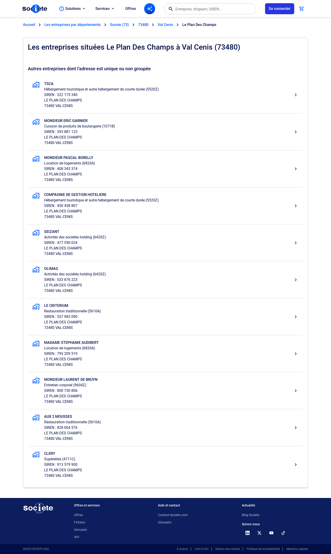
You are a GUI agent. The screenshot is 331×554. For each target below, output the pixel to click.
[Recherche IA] (149, 8)
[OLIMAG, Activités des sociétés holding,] (165, 279)
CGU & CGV (202, 549)
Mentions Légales (297, 549)
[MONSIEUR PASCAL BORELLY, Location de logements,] (165, 168)
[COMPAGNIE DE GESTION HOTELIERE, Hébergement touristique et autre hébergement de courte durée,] (165, 205)
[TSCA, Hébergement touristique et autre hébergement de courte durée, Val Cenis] (165, 94)
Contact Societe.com (173, 515)
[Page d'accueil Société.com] (34, 8)
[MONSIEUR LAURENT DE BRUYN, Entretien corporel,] (165, 390)
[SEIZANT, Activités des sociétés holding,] (165, 242)
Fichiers (79, 522)
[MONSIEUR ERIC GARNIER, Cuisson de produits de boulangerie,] (165, 131)
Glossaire (164, 522)
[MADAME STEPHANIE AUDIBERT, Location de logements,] (165, 353)
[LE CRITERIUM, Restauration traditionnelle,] (165, 316)
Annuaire (80, 529)
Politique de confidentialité (263, 549)
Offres (130, 8)
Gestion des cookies (227, 549)
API (76, 537)
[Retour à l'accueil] (38, 508)
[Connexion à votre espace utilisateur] (279, 8)
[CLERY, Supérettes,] (165, 464)
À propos (182, 549)
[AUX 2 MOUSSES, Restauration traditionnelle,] (165, 427)
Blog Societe (250, 515)
